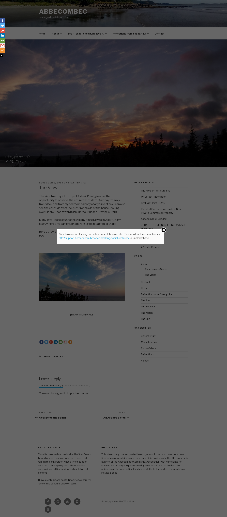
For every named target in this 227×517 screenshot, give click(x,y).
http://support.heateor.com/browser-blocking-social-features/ (94, 238)
